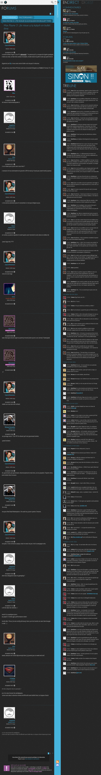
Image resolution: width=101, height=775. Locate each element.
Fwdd (69, 48)
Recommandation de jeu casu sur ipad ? (75, 60)
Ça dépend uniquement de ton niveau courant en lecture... (77, 15)
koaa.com (71, 684)
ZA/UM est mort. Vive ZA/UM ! (72, 13)
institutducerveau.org (74, 607)
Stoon (13, 226)
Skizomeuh (11, 329)
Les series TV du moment (71, 52)
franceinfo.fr (81, 403)
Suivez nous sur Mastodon (59, 768)
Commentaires (74, 7)
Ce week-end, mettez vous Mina (73, 22)
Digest (89, 2)
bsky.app (75, 418)
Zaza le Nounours (10, 45)
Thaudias (70, 10)
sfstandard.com (78, 568)
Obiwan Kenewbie (10, 427)
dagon (69, 39)
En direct (73, 2)
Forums (69, 36)
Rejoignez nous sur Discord (59, 765)
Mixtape (67, 31)
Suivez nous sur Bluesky (59, 771)
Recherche (51, 2)
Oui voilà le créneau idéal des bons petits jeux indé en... (77, 24)
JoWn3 (70, 18)
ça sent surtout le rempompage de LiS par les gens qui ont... (78, 32)
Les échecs (67, 62)
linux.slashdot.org (79, 549)
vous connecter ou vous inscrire (31, 759)
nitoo (13, 297)
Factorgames (25, 17)
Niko (13, 93)
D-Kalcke (12, 678)
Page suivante (53, 13)
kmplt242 (12, 125)
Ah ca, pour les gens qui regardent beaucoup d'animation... (78, 53)
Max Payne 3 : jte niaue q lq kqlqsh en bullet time (27, 21)
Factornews (10, 17)
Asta (13, 157)
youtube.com (85, 518)
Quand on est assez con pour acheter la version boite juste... (78, 44)
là (8, 63)
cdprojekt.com (72, 465)
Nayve (69, 57)
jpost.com (80, 692)
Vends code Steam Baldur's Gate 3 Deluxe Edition (77, 43)
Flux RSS (59, 761)
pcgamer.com (92, 563)
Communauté (59, 378)
